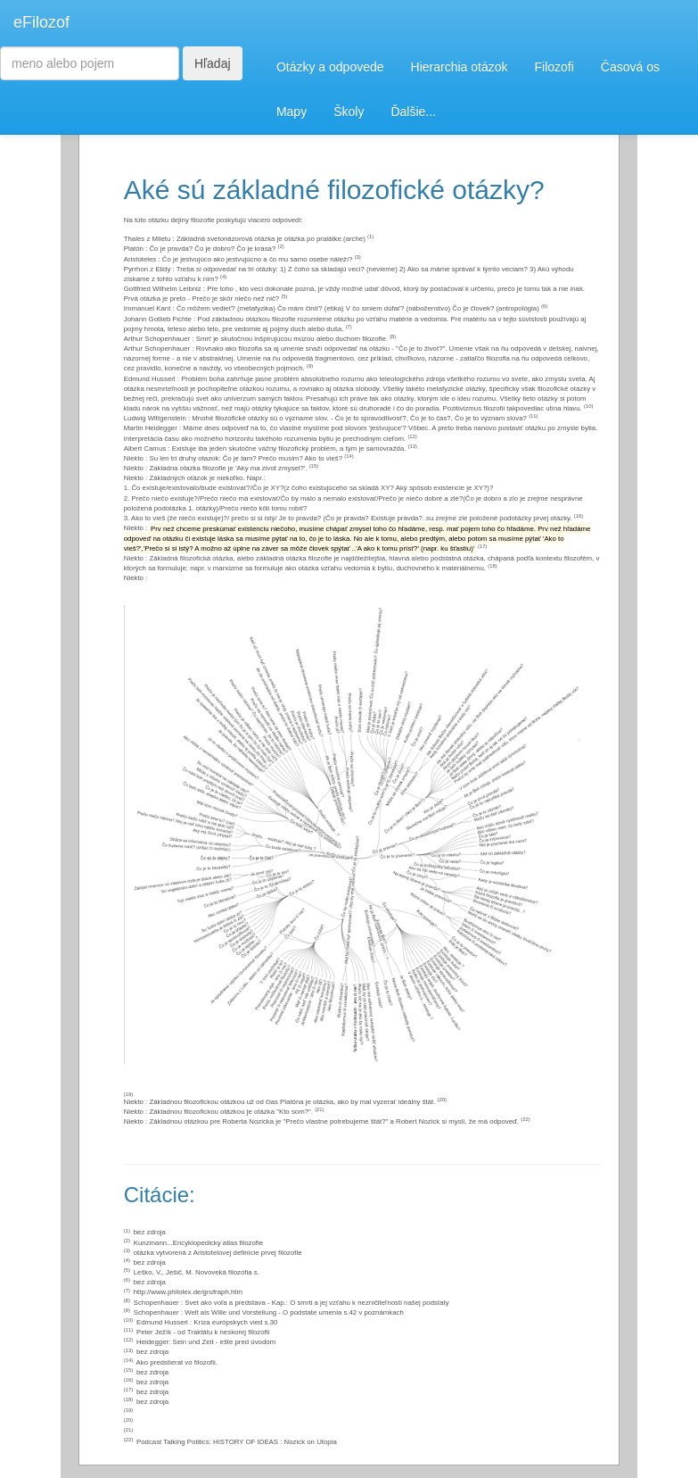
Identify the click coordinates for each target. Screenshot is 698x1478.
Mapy (291, 111)
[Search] (89, 63)
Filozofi (553, 67)
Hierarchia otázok (459, 67)
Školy (348, 111)
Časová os (630, 67)
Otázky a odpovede (330, 67)
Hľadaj (212, 63)
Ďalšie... (413, 111)
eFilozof (41, 22)
